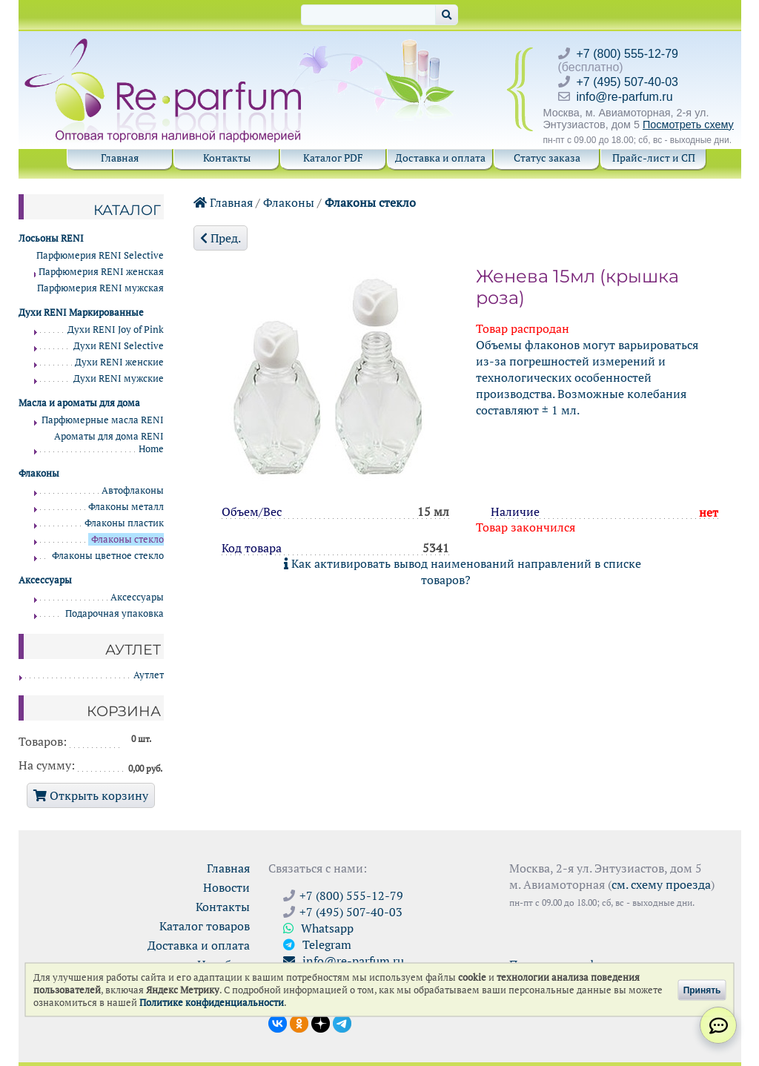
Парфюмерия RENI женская (101, 271)
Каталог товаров (204, 926)
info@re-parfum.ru (625, 96)
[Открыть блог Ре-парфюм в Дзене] (320, 1022)
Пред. (220, 238)
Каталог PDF (333, 157)
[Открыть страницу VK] (277, 1022)
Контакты (227, 157)
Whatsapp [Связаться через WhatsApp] (318, 928)
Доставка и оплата (440, 157)
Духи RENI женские (119, 362)
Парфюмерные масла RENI (103, 420)
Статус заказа (547, 157)
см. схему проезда (661, 884)
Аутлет (148, 675)
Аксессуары (137, 597)
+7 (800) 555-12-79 (627, 53)
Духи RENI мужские (118, 378)
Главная (120, 157)
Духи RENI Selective (118, 346)
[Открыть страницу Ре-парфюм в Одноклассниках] (299, 1022)
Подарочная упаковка (114, 613)
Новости (226, 887)
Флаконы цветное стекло (108, 555)
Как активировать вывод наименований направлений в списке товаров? (462, 571)
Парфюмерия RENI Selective (100, 255)
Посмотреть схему (688, 124)
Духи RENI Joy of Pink (115, 329)
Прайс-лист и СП (653, 157)
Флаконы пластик (124, 523)
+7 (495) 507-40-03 (627, 82)
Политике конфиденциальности (211, 1002)
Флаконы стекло (370, 202)
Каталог (127, 210)
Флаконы (288, 202)
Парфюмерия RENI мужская (100, 288)
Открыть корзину (90, 795)
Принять (702, 989)
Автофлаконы (133, 490)
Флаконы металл (126, 506)
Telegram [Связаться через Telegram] (317, 944)
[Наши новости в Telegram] (342, 1022)
